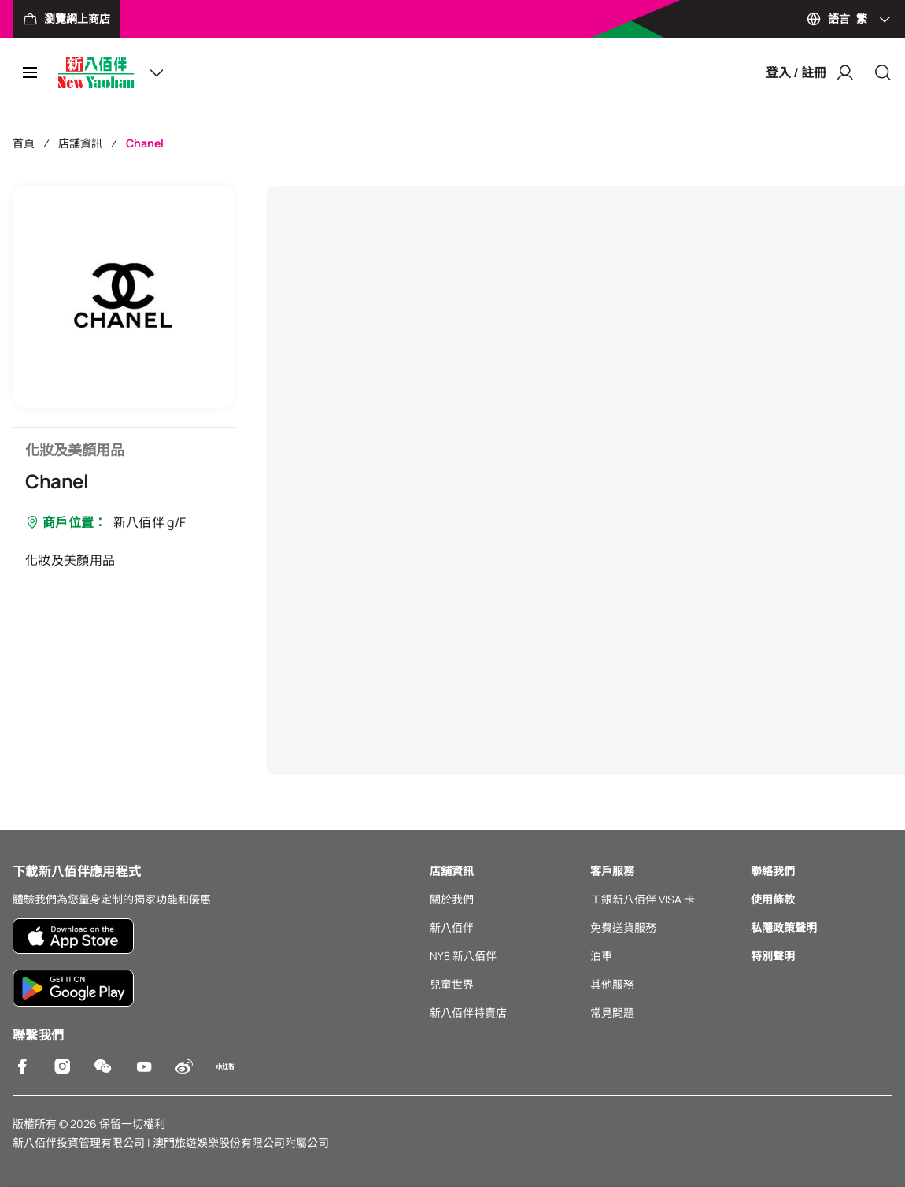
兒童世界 (452, 984)
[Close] (883, 72)
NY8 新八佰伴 (463, 955)
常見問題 (612, 1012)
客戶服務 (612, 870)
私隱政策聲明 (784, 927)
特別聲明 (773, 955)
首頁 (24, 142)
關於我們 (452, 899)
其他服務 (612, 984)
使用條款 (773, 899)
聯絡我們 (773, 870)
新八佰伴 (452, 927)
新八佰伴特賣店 (468, 1012)
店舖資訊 (80, 142)
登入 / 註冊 (810, 72)
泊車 (601, 955)
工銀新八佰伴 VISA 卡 (642, 899)
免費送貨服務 (623, 927)
